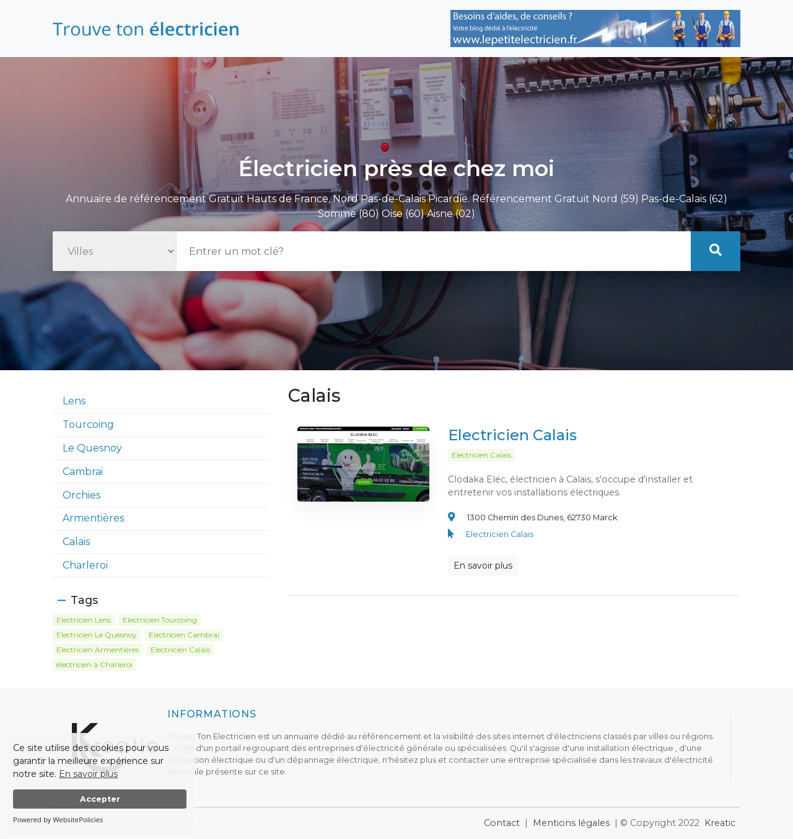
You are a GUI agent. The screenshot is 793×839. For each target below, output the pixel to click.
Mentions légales (571, 822)
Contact (502, 822)
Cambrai (83, 471)
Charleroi (85, 565)
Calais (76, 542)
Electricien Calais (512, 439)
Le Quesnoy (92, 448)
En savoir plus (88, 773)
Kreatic (719, 822)
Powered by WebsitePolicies (58, 819)
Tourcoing (88, 424)
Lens (74, 401)
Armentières (93, 518)
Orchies (81, 495)
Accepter (100, 799)
